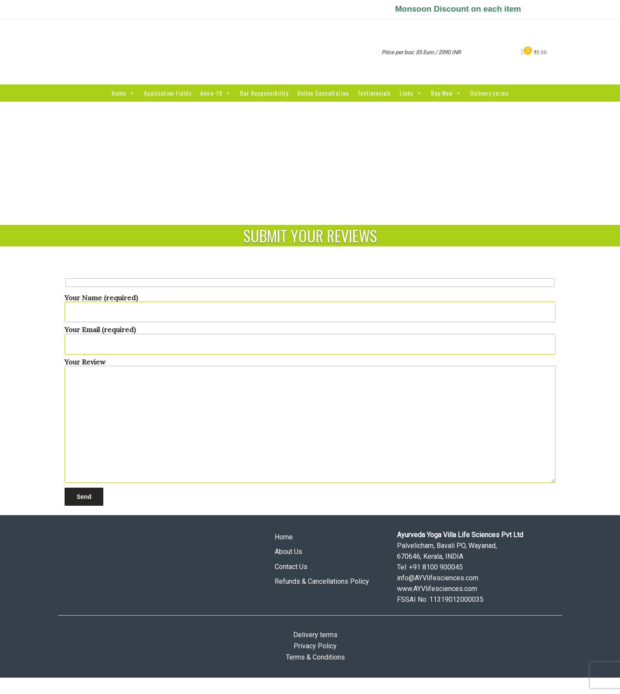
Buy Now (446, 92)
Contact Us (291, 567)
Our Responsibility (264, 92)
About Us (288, 552)
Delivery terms (489, 92)
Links (411, 92)
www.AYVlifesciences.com (437, 589)
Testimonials (374, 92)
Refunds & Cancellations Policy (322, 581)
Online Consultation (323, 92)
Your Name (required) (310, 305)
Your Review (310, 421)
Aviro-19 (215, 92)
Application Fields (168, 92)
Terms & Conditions (315, 657)
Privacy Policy (315, 646)
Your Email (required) (310, 337)
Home (123, 92)
